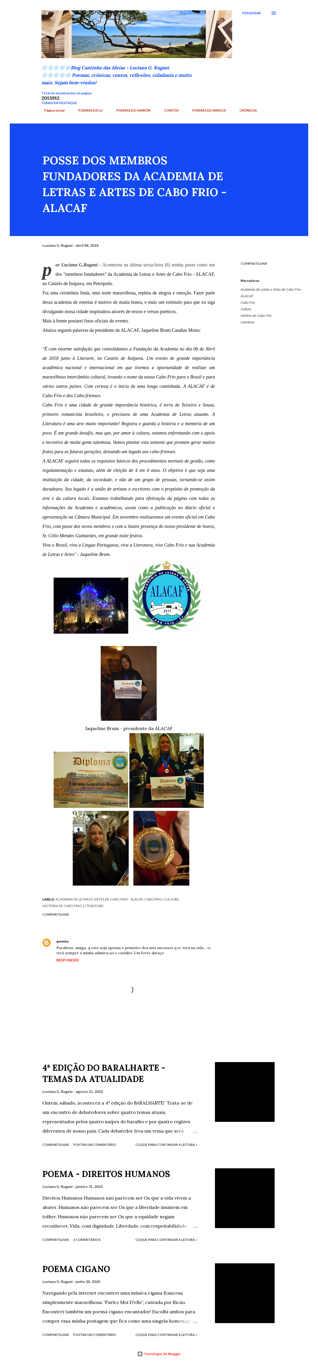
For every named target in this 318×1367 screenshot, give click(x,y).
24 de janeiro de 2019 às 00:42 (95, 941)
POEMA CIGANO (76, 1269)
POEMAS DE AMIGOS (206, 110)
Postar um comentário (94, 1145)
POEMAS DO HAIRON (131, 110)
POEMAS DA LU (88, 110)
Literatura (247, 322)
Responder (67, 960)
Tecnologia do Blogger (159, 1354)
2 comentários (86, 1240)
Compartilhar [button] (254, 263)
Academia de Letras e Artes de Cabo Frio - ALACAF (272, 293)
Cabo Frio (248, 302)
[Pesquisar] (251, 13)
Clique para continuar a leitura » (166, 1145)
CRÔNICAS (245, 110)
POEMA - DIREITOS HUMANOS (106, 1174)
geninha (62, 941)
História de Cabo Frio (256, 316)
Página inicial (51, 110)
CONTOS (168, 110)
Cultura (246, 309)
